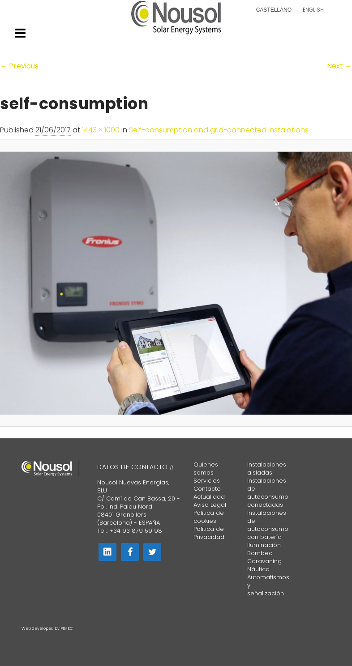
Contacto (207, 488)
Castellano (274, 10)
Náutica (258, 569)
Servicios (206, 480)
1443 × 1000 (101, 130)
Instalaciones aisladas (266, 468)
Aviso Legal (209, 505)
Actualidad (209, 496)
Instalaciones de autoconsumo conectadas (267, 492)
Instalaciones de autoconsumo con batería (267, 525)
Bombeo (260, 553)
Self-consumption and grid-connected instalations (219, 130)
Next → (339, 66)
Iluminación (264, 545)
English (313, 10)
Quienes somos (205, 468)
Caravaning (264, 561)
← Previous (19, 66)
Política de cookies (208, 517)
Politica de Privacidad (208, 533)
